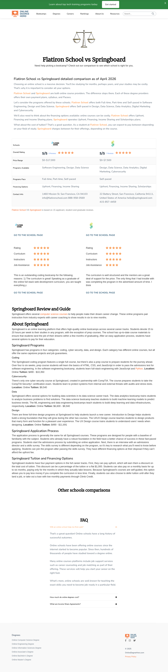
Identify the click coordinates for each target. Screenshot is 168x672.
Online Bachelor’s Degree (22, 656)
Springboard (43, 93)
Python (139, 368)
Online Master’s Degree (21, 660)
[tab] (84, 527)
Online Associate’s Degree (22, 652)
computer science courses (54, 314)
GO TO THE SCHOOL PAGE (28, 235)
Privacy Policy (130, 656)
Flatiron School (22, 93)
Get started (110, 4)
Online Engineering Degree (23, 644)
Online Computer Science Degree (25, 640)
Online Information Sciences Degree (26, 648)
